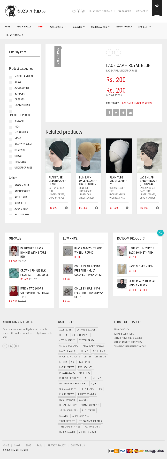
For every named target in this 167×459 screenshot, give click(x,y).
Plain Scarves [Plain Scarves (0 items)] (66, 394)
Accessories (56, 27)
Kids (17, 126)
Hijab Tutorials (15, 35)
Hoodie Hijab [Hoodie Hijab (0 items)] (98, 351)
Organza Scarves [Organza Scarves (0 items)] (68, 389)
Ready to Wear (124, 26)
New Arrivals (24, 26)
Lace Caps (112, 70)
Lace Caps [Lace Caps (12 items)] (84, 362)
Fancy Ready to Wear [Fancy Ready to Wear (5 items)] (93, 346)
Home (7, 26)
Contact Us (142, 11)
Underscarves (99, 27)
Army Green (22, 214)
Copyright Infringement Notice (130, 346)
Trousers (20, 161)
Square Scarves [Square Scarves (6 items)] (80, 416)
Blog (28, 445)
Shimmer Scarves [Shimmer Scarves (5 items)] (90, 405)
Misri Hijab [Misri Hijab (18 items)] (84, 372)
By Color (142, 27)
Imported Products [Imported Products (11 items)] (69, 356)
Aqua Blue (21, 203)
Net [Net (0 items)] (87, 378)
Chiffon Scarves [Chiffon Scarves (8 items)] (80, 335)
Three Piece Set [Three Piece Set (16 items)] (67, 421)
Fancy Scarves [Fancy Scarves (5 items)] (67, 351)
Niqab (18, 138)
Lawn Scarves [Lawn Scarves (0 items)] (66, 367)
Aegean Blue (22, 185)
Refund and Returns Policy (128, 342)
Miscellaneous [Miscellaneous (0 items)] (67, 372)
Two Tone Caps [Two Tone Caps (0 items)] (92, 426)
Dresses (20, 99)
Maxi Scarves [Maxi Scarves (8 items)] (85, 367)
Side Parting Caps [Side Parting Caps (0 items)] (68, 410)
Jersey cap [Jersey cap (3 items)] (100, 356)
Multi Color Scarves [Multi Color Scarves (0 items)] (70, 378)
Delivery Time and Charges (128, 338)
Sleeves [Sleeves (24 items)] (63, 416)
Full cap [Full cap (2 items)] (83, 351)
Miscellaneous (24, 76)
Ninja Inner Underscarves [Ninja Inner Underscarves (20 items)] (73, 383)
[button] (66, 208)
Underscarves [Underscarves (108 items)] (67, 432)
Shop (17, 445)
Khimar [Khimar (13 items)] (63, 362)
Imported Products (22, 115)
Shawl (18, 156)
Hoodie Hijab (22, 105)
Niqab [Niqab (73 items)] (94, 383)
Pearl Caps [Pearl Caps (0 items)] (88, 389)
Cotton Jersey (56, 188)
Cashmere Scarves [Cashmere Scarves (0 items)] (87, 329)
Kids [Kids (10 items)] (73, 362)
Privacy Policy (121, 329)
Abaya (18, 82)
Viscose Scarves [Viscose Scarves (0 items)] (88, 432)
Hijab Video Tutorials (101, 11)
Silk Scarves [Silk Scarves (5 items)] (88, 410)
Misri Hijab (21, 132)
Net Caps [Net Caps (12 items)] (97, 378)
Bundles (20, 93)
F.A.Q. (39, 445)
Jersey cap (85, 194)
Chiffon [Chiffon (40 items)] (63, 335)
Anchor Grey (22, 191)
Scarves (77, 27)
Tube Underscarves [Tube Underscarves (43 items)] (69, 426)
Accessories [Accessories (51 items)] (66, 329)
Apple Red (21, 197)
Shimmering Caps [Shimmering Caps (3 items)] (68, 405)
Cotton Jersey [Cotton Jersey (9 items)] (86, 340)
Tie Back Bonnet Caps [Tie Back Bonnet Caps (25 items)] (90, 421)
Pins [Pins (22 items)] (100, 389)
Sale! (40, 26)
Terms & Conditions (124, 333)
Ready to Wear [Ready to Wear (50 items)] (67, 399)
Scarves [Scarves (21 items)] (83, 399)
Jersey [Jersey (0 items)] (87, 356)
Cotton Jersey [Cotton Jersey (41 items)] (67, 340)
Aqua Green (21, 208)
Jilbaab (19, 120)
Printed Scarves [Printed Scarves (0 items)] (87, 394)
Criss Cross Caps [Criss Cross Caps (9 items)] (68, 346)
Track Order (124, 11)
